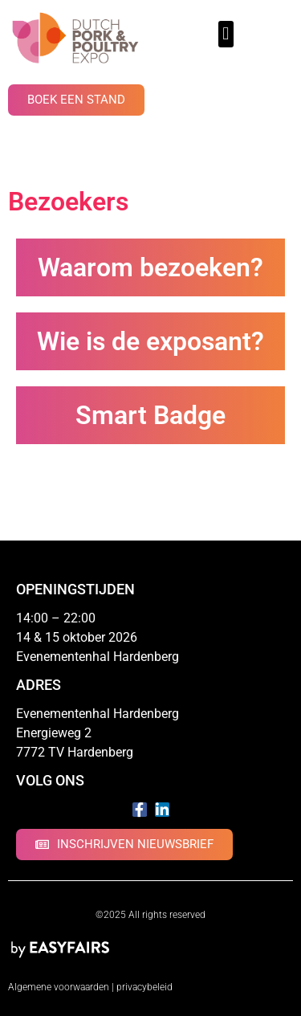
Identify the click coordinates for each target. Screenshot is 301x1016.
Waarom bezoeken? (150, 267)
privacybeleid (144, 987)
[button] (226, 34)
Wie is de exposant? (150, 341)
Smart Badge (150, 415)
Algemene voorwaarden (58, 987)
